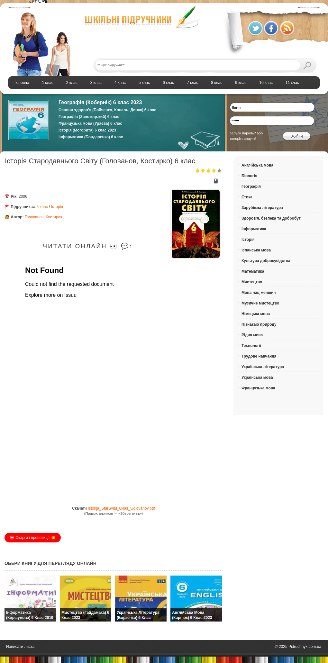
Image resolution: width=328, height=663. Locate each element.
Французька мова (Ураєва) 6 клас (90, 123)
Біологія (249, 176)
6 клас (42, 206)
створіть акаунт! (243, 139)
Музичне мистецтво (260, 303)
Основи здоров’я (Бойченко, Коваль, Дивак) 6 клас (107, 110)
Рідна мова (252, 335)
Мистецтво (251, 282)
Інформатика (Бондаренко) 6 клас (91, 137)
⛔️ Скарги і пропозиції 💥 (33, 537)
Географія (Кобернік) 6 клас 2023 (100, 102)
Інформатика (253, 229)
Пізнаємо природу (259, 324)
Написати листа (20, 646)
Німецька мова (255, 314)
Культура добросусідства (265, 261)
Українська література (262, 367)
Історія (57, 206)
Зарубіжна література (262, 207)
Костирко (54, 217)
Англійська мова (257, 165)
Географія (251, 186)
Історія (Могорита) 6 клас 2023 (87, 130)
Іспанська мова (256, 250)
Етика (246, 197)
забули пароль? (243, 133)
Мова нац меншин (258, 292)
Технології (251, 345)
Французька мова (258, 388)
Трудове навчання (259, 356)
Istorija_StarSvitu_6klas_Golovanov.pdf (121, 508)
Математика (252, 271)
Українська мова (257, 377)
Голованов (34, 217)
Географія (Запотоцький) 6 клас (89, 116)
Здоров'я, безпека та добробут (271, 218)
